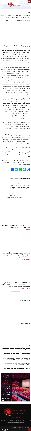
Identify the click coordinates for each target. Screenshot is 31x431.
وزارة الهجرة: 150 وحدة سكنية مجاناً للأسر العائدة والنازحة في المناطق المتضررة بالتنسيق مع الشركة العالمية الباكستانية (15, 255)
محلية (28, 12)
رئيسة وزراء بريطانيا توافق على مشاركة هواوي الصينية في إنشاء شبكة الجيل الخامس (17, 195)
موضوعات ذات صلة (25, 202)
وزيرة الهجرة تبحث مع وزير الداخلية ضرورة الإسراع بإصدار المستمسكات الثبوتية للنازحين (16, 226)
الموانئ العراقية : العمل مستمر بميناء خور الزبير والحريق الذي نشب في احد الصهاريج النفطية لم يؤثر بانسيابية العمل (19, 186)
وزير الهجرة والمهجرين (15, 178)
